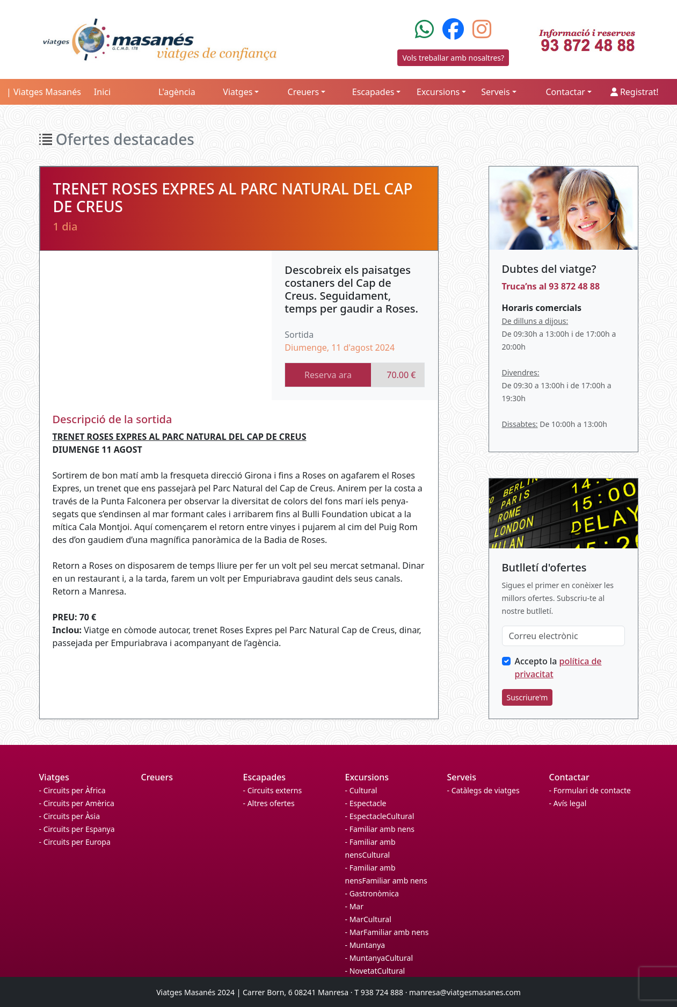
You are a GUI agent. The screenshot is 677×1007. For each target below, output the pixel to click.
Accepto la (558, 667)
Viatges (54, 777)
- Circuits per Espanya (77, 829)
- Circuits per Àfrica (72, 790)
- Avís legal (568, 803)
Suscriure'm (527, 697)
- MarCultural (368, 919)
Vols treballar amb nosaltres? (453, 58)
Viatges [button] (237, 92)
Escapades (264, 777)
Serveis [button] (495, 92)
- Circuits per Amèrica (76, 803)
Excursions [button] (438, 92)
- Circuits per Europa (75, 842)
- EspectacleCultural (379, 816)
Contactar (569, 777)
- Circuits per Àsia (69, 816)
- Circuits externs (272, 790)
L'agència (176, 92)
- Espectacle (366, 803)
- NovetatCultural (375, 971)
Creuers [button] (303, 92)
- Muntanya (365, 945)
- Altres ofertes (269, 803)
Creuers (157, 777)
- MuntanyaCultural (379, 958)
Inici (102, 92)
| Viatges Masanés (43, 92)
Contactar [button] (565, 92)
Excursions (367, 777)
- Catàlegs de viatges (483, 790)
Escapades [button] (373, 92)
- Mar (354, 906)
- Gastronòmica (372, 893)
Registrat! (634, 92)
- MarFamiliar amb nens (387, 932)
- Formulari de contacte (590, 790)
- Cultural (361, 790)
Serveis (461, 777)
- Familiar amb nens (380, 829)
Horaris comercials (541, 308)
